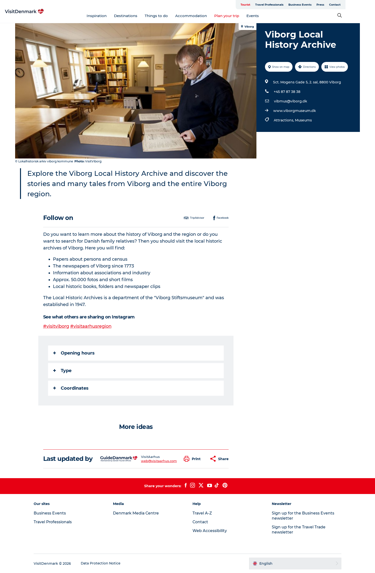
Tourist (264, 4)
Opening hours (74, 353)
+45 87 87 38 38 (287, 91)
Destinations (140, 15)
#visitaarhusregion (90, 326)
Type (62, 370)
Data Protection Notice (103, 563)
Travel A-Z (203, 513)
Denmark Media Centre (138, 513)
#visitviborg (56, 326)
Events (267, 15)
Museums (303, 120)
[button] (193, 459)
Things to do (171, 15)
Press (339, 4)
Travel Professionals (288, 4)
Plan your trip (241, 15)
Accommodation (206, 15)
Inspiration (111, 15)
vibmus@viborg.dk (290, 101)
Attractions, (284, 120)
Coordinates (71, 388)
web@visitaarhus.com (159, 461)
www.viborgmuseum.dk (294, 111)
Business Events (319, 4)
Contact (354, 4)
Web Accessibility (210, 530)
